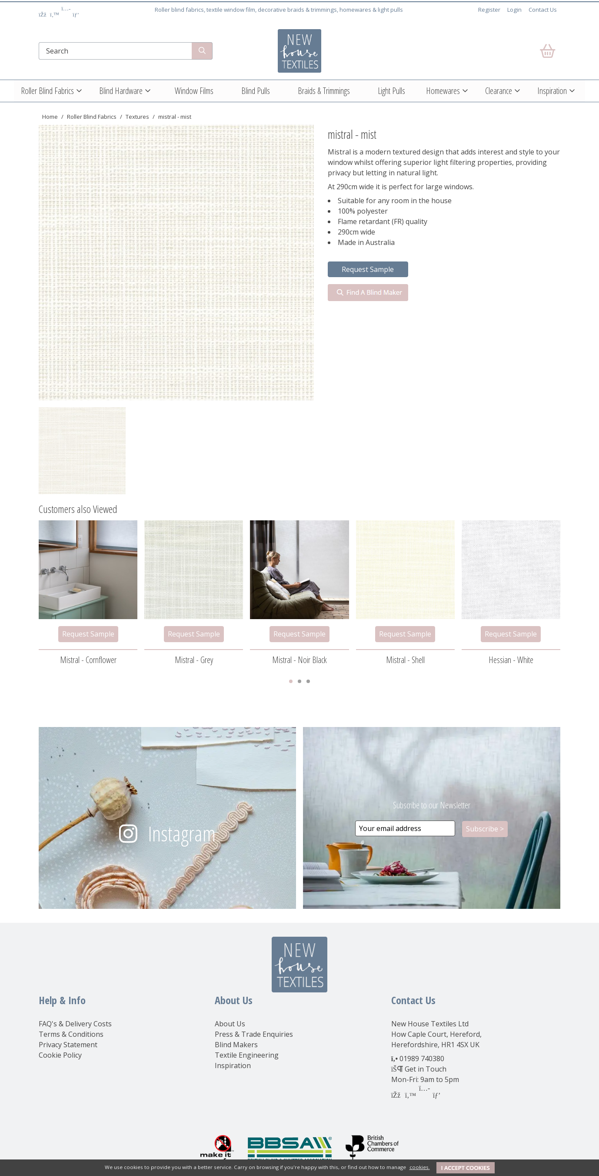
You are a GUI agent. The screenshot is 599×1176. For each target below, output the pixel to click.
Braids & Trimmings (324, 91)
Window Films (194, 91)
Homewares (443, 91)
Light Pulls (391, 91)
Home (50, 117)
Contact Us (543, 9)
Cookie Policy (60, 1055)
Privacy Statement (68, 1044)
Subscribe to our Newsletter (431, 805)
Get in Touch (425, 1069)
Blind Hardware (121, 91)
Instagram (182, 833)
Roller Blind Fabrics (47, 91)
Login (514, 9)
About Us (230, 1024)
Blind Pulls (255, 91)
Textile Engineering (247, 1055)
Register (489, 9)
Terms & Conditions (71, 1034)
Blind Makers (236, 1044)
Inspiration (552, 91)
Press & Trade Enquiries (254, 1034)
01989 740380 (421, 1058)
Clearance (498, 91)
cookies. (419, 1167)
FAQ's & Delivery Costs (75, 1024)
